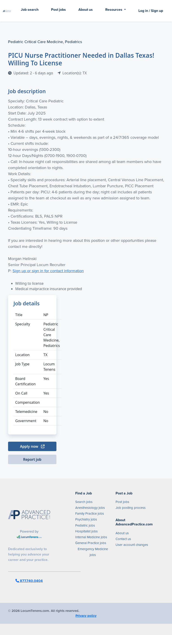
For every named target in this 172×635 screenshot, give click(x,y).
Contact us (123, 538)
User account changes (132, 544)
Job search (30, 9)
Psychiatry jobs (86, 519)
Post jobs (58, 9)
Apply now (32, 446)
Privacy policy (86, 615)
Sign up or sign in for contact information (48, 271)
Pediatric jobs (85, 525)
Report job (32, 459)
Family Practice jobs (89, 513)
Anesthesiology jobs (90, 507)
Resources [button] (114, 9)
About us (85, 9)
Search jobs (83, 501)
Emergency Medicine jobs (93, 552)
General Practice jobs (90, 542)
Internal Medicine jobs (91, 537)
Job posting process (131, 507)
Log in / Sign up (150, 10)
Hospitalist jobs (86, 531)
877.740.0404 (29, 580)
